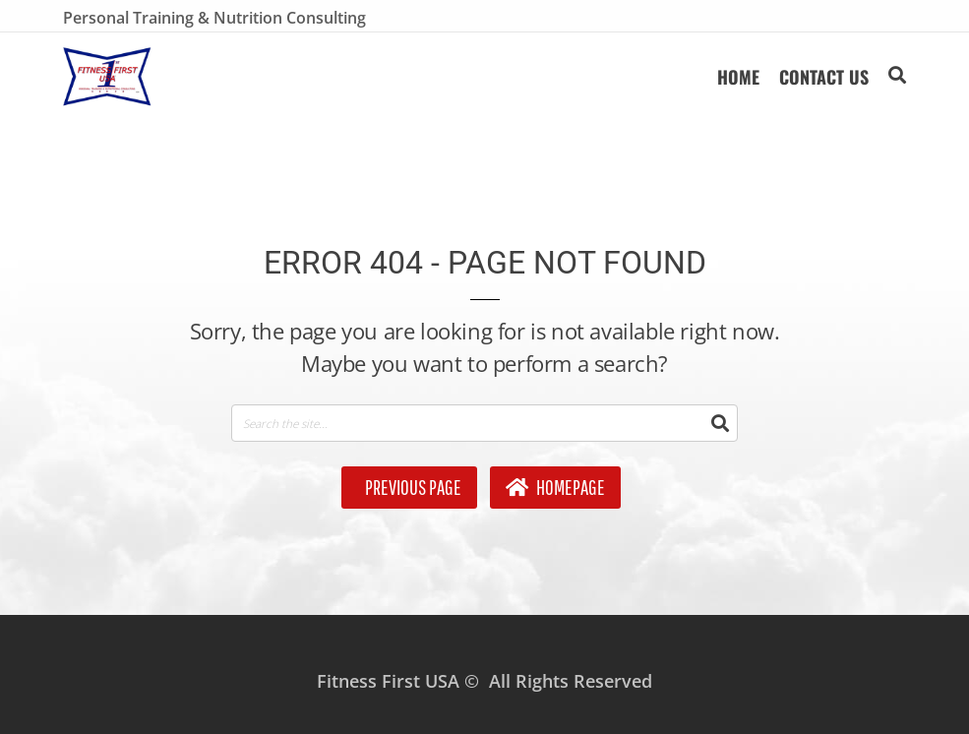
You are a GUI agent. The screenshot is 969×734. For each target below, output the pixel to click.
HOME (738, 77)
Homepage (555, 487)
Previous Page (411, 487)
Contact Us (824, 77)
